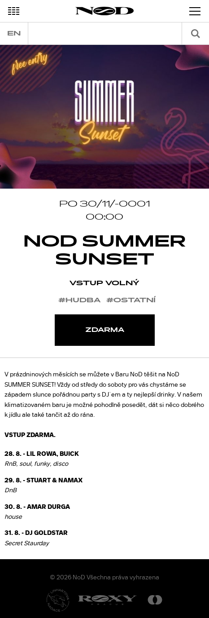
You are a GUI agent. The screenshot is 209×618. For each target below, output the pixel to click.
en (14, 33)
